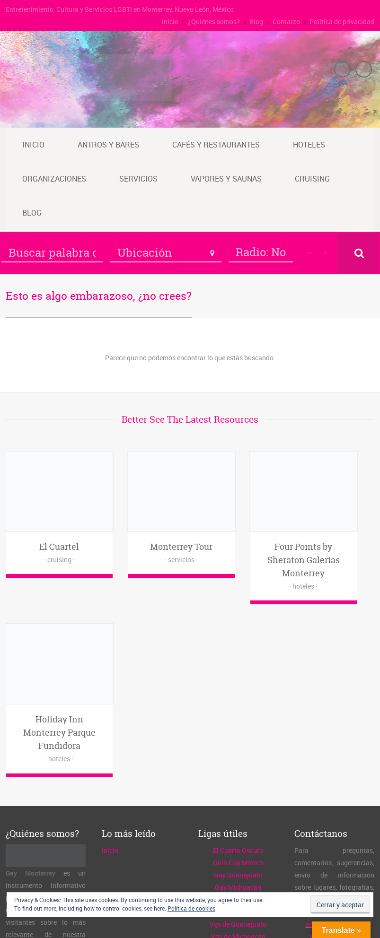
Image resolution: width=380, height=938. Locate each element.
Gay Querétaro (238, 719)
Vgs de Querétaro (238, 768)
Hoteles (309, 144)
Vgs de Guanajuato (238, 743)
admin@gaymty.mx (334, 743)
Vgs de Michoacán (238, 756)
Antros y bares (108, 144)
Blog (256, 21)
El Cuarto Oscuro (238, 670)
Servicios (138, 179)
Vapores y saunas (226, 179)
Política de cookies (191, 908)
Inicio (170, 21)
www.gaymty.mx (334, 756)
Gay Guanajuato (238, 694)
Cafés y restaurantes (216, 144)
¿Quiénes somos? (214, 21)
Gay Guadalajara (238, 731)
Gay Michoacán (238, 707)
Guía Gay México (238, 682)
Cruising (312, 179)
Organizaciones (54, 179)
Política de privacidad (341, 21)
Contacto (286, 21)
